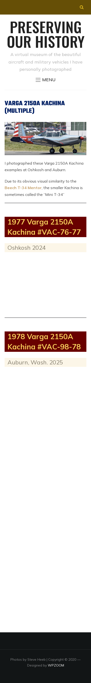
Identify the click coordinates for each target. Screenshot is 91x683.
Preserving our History (45, 34)
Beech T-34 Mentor (23, 187)
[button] (46, 80)
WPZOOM (56, 665)
